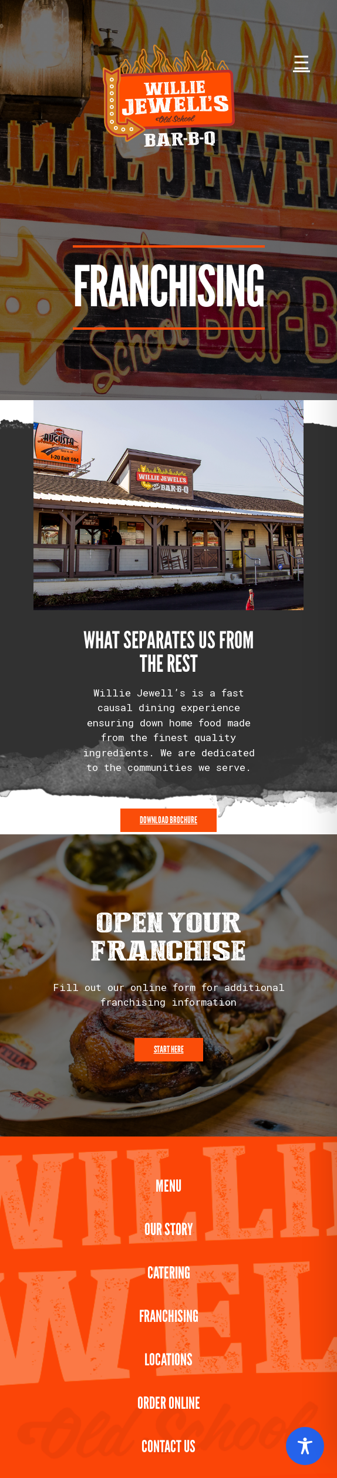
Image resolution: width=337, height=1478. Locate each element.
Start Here (169, 1049)
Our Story (168, 1229)
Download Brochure (168, 820)
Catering (168, 1273)
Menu (168, 1186)
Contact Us (168, 1446)
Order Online (168, 1403)
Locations (168, 1360)
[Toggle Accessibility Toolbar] (305, 1446)
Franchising (168, 1316)
